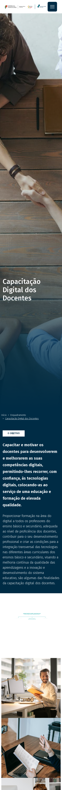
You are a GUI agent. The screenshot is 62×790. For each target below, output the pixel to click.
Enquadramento (18, 415)
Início (4, 415)
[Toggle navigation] (52, 7)
